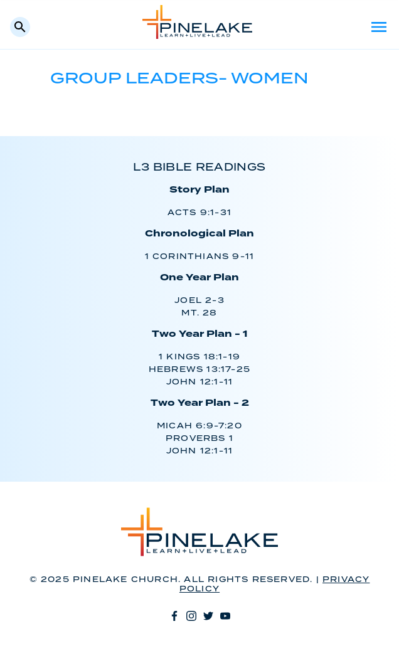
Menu (379, 27)
